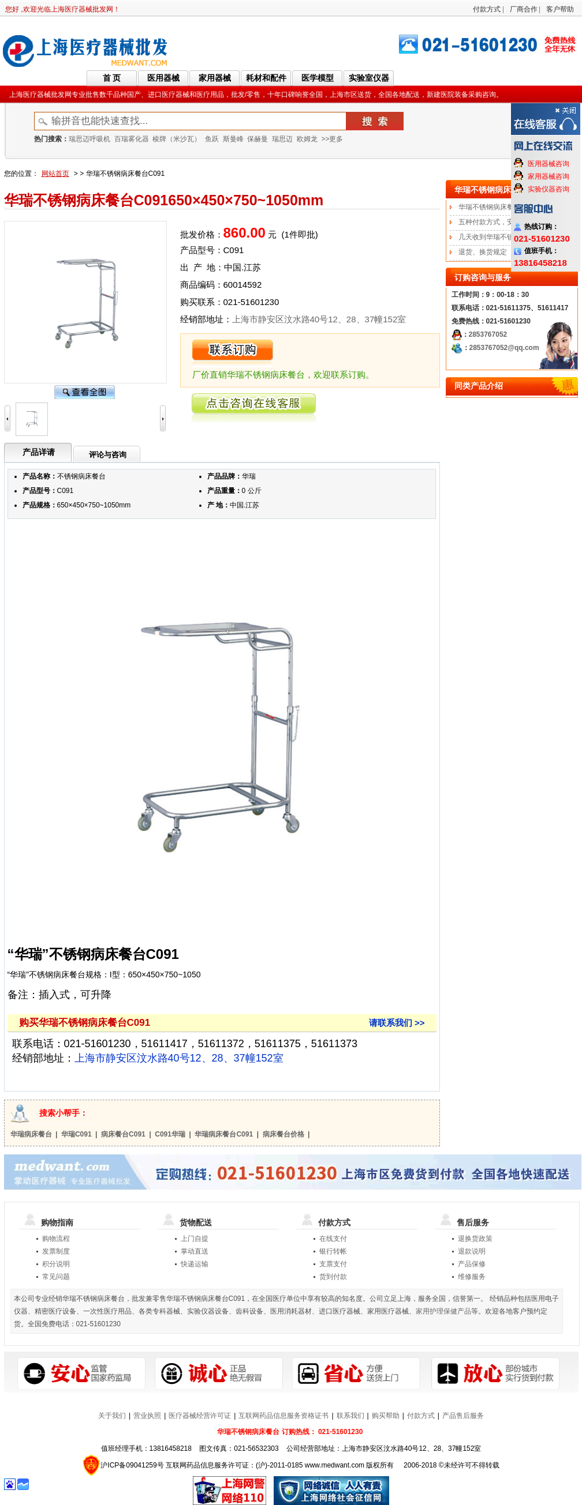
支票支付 (333, 1264)
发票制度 (56, 1251)
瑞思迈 (282, 139)
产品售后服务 (463, 1416)
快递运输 (194, 1264)
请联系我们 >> (397, 1023)
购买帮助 (386, 1416)
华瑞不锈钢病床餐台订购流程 (503, 207)
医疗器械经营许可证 (200, 1416)
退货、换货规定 (482, 252)
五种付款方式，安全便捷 (496, 222)
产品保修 (472, 1264)
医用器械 (163, 77)
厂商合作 (524, 9)
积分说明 (56, 1264)
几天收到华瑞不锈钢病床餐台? (505, 237)
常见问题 (56, 1277)
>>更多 (332, 139)
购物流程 (56, 1239)
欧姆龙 (307, 139)
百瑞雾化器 (131, 139)
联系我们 (350, 1416)
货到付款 (333, 1277)
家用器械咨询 (548, 176)
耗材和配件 (266, 77)
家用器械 (215, 77)
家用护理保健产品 (443, 1311)
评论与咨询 (107, 454)
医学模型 (317, 77)
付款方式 (487, 9)
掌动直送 (194, 1251)
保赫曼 (257, 139)
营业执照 (147, 1416)
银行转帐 (333, 1251)
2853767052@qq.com (504, 348)
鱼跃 (212, 139)
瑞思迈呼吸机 (89, 139)
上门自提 (194, 1239)
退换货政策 (475, 1239)
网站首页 (55, 174)
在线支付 (333, 1239)
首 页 (112, 77)
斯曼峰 (233, 139)
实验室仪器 (369, 77)
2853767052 (488, 334)
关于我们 (112, 1416)
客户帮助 (560, 9)
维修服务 (472, 1277)
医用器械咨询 (548, 164)
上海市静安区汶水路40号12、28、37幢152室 (319, 319)
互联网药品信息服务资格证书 (283, 1416)
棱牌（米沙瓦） (176, 139)
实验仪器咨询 (548, 189)
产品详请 (39, 452)
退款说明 (472, 1251)
